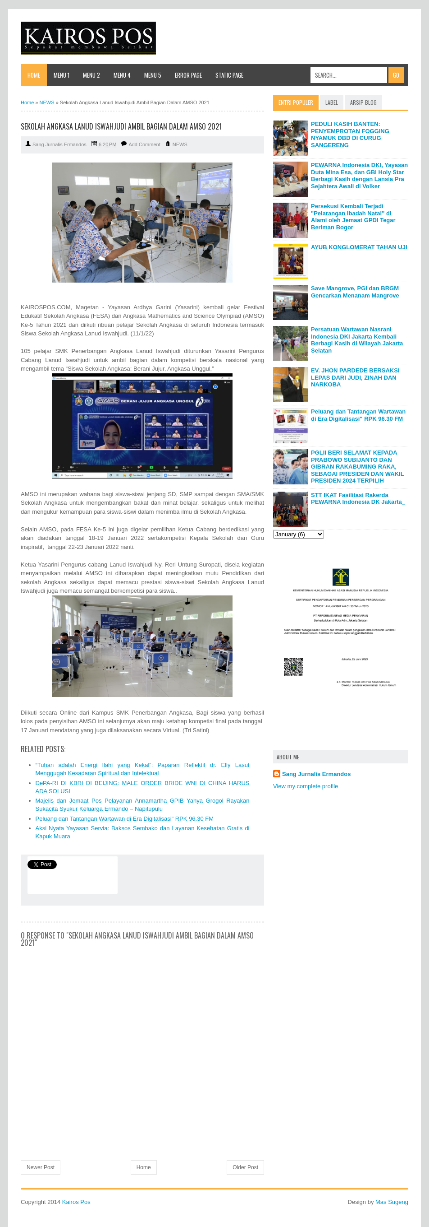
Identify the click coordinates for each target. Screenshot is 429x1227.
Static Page (229, 74)
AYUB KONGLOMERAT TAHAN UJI (359, 247)
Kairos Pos (76, 1202)
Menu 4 (122, 74)
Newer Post (41, 1167)
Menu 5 (152, 74)
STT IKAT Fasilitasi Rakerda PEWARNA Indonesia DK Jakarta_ (358, 499)
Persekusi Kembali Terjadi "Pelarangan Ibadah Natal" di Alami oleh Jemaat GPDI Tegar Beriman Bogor (353, 217)
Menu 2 (91, 74)
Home (33, 74)
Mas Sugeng (391, 1202)
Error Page (188, 74)
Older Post (245, 1167)
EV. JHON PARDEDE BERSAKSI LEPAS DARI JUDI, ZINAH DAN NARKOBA (355, 377)
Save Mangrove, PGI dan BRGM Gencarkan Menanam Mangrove (355, 292)
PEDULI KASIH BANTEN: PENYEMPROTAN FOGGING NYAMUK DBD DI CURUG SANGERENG (350, 135)
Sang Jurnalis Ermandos (316, 774)
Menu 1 (61, 74)
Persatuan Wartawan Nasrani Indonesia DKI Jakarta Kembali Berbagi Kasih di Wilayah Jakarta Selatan (357, 340)
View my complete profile (305, 786)
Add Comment (144, 144)
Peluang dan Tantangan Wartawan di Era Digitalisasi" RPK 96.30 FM (125, 818)
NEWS (180, 144)
